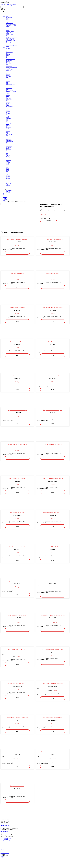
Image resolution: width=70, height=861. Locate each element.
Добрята (7, 89)
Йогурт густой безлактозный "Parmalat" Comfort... (53, 717)
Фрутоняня (8, 165)
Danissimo (8, 81)
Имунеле (8, 95)
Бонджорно (8, 70)
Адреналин (8, 50)
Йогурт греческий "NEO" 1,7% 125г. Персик (53, 546)
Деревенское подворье (10, 84)
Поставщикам (9, 190)
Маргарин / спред (9, 42)
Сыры (7, 41)
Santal (7, 142)
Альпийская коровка (10, 59)
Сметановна (8, 147)
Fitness (7, 161)
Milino (7, 120)
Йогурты (8, 21)
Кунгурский (8, 98)
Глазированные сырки (10, 40)
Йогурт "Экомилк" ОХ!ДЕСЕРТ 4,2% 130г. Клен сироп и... (53, 615)
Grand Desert (8, 78)
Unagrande (8, 157)
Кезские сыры (9, 99)
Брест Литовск (9, 71)
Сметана (7, 20)
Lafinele (7, 105)
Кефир (7, 19)
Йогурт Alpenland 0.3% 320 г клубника (53, 375)
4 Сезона (8, 143)
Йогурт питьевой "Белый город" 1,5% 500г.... (17, 683)
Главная (5, 197)
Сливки (7, 33)
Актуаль (7, 55)
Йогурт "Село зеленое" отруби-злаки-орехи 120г (53, 478)
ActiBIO (7, 53)
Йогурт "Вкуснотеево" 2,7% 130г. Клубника (17, 615)
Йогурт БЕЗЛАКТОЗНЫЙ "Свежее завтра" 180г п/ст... (17, 717)
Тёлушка (8, 150)
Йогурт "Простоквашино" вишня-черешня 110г (52, 512)
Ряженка (7, 26)
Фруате (7, 163)
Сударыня (8, 148)
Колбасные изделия (10, 31)
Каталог (5, 198)
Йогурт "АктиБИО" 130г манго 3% (17, 786)
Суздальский (8, 149)
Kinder (7, 100)
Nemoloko (8, 125)
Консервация (8, 32)
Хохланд (7, 168)
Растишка (8, 138)
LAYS (7, 112)
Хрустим (8, 169)
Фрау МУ (8, 162)
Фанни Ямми (8, 160)
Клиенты (8, 185)
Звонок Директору (12, 5)
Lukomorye (8, 110)
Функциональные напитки (11, 37)
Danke (7, 82)
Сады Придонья (9, 141)
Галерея (7, 186)
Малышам (8, 114)
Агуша (7, 49)
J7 (6, 86)
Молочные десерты (10, 35)
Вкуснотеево (8, 75)
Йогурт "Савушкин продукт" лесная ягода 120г (52, 444)
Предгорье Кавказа (10, 134)
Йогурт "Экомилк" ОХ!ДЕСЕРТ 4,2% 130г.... (17, 649)
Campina (7, 96)
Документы (8, 183)
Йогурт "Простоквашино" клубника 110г (17, 546)
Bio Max (7, 64)
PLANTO (8, 131)
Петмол (7, 129)
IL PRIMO (8, 93)
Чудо (7, 171)
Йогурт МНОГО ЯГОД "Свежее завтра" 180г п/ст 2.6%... (17, 751)
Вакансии (8, 192)
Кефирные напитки (10, 27)
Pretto (7, 135)
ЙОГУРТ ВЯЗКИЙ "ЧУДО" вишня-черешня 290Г (17, 239)
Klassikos (8, 102)
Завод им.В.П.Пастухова (11, 91)
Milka (7, 119)
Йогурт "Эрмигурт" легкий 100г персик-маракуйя (53, 307)
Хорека (7, 43)
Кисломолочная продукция (11, 45)
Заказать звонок (4, 5)
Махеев (7, 117)
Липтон (7, 107)
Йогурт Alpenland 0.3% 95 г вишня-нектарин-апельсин (52, 341)
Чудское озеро (9, 172)
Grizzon (7, 79)
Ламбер (7, 103)
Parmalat (7, 128)
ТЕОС (7, 153)
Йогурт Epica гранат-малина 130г (53, 273)
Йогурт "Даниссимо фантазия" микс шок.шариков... (52, 649)
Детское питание (9, 23)
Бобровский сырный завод (11, 67)
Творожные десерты (10, 38)
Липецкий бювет (9, 106)
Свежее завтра (9, 144)
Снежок (7, 28)
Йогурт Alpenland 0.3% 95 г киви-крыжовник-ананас (17, 375)
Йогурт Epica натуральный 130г (17, 273)
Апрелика (8, 61)
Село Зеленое (9, 146)
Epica (7, 177)
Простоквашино (9, 136)
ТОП (7, 154)
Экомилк (8, 175)
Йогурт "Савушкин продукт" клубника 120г (17, 478)
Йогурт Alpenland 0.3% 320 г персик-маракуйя (17, 410)
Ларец (7, 104)
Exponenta (8, 176)
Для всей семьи (9, 88)
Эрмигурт (8, 178)
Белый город (8, 63)
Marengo (7, 115)
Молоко (7, 18)
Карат (7, 97)
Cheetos (7, 170)
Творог (7, 30)
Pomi (7, 132)
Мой (7, 121)
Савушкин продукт (10, 140)
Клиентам (8, 191)
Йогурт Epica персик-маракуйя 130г (17, 307)
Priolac (7, 133)
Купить (17, 252)
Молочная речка (9, 122)
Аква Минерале (9, 52)
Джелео (7, 85)
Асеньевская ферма (10, 179)
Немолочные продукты (11, 24)
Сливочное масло (9, 34)
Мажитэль (8, 113)
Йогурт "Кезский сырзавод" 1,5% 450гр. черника (53, 683)
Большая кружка (9, 69)
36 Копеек (8, 48)
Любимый (8, 109)
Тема (7, 151)
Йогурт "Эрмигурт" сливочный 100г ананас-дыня (17, 341)
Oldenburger (8, 127)
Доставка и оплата (7, 838)
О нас (7, 184)
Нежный (7, 124)
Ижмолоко (8, 92)
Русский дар (8, 139)
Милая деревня (9, 118)
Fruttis (7, 167)
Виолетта (8, 74)
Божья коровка (9, 66)
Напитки (7, 46)
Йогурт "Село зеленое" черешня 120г (17, 512)
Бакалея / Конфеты (10, 39)
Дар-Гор (7, 83)
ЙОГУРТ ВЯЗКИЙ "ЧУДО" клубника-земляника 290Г (53, 239)
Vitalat (7, 77)
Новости (7, 187)
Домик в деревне (9, 90)
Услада (7, 158)
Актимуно (8, 54)
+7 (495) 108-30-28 (5, 825)
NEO (7, 126)
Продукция (5, 199)
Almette (7, 56)
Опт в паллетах (9, 17)
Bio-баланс (8, 62)
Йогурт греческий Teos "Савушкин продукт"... (52, 410)
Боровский (8, 68)
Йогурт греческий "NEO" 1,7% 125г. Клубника (17, 581)
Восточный (8, 76)
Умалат (7, 156)
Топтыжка (8, 155)
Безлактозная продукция (11, 25)
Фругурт (7, 164)
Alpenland (8, 57)
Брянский (8, 73)
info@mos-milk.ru (12, 4)
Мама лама (8, 111)
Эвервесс (8, 174)
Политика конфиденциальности (10, 840)
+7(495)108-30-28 (35, 4)
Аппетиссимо (9, 60)
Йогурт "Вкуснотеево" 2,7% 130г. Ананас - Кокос (53, 581)
